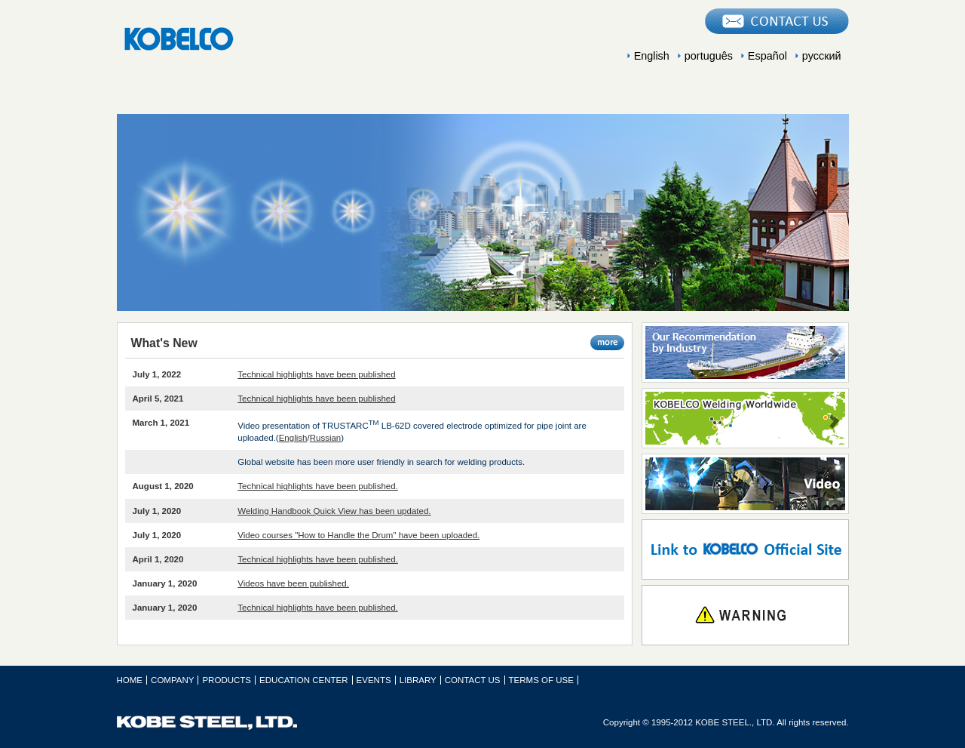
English (651, 56)
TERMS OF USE (541, 680)
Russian (326, 437)
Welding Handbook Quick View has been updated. (333, 511)
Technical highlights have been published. (317, 486)
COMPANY (188, 96)
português (709, 56)
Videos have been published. (293, 583)
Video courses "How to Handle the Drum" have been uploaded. (358, 535)
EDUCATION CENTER (482, 96)
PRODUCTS (335, 96)
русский (821, 56)
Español (767, 56)
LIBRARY (776, 96)
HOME (130, 680)
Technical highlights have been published (316, 374)
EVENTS (629, 96)
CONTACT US (473, 680)
